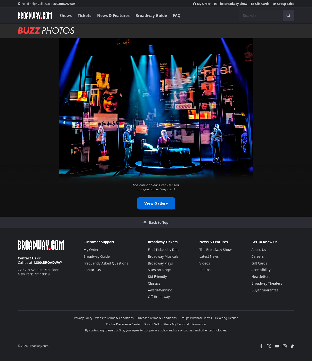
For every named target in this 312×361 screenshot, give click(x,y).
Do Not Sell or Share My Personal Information (175, 324)
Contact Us (27, 258)
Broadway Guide (151, 15)
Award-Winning (160, 290)
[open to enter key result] (288, 15)
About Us (258, 249)
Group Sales (283, 4)
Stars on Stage (159, 269)
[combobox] (266, 15)
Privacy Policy (83, 318)
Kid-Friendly (157, 276)
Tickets (84, 15)
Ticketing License (226, 318)
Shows (66, 15)
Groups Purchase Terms (195, 318)
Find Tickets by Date (164, 249)
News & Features (113, 15)
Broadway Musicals (163, 256)
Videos (204, 263)
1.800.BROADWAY (47, 4)
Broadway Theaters (266, 283)
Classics (154, 283)
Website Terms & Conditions (114, 318)
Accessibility (261, 269)
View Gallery (156, 203)
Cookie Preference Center (123, 324)
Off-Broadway (159, 296)
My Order (201, 4)
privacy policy (158, 330)
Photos (204, 269)
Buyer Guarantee (265, 290)
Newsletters (260, 276)
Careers (257, 256)
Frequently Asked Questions (105, 263)
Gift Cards (260, 4)
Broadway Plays (160, 263)
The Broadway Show (230, 4)
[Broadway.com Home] (35, 15)
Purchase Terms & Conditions (156, 318)
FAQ (177, 15)
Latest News (209, 256)
